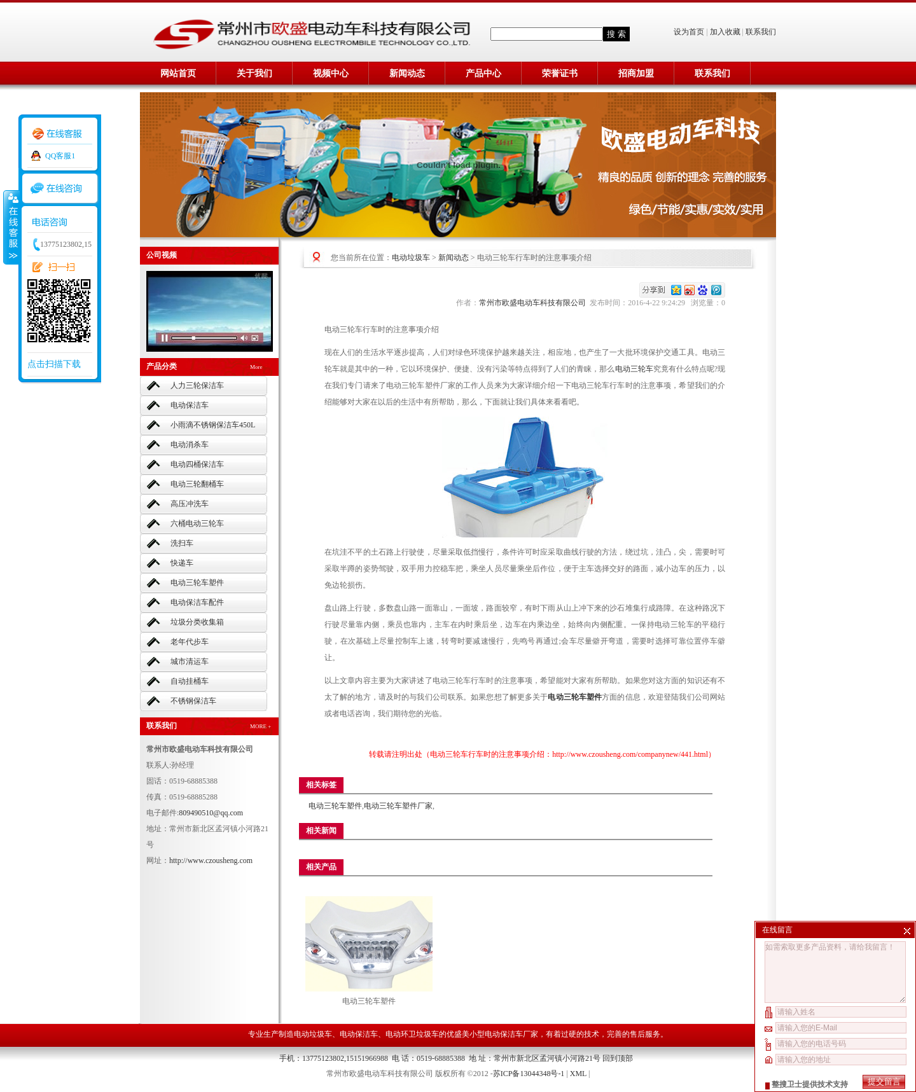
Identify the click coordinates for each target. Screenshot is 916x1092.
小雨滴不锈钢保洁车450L (212, 424)
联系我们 (761, 31)
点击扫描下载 (54, 364)
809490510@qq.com (211, 812)
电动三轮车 (634, 368)
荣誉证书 (560, 73)
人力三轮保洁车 (197, 385)
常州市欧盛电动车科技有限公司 (534, 302)
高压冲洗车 (189, 503)
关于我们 (254, 73)
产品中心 (483, 73)
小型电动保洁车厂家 (503, 1034)
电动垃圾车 (411, 257)
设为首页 (690, 31)
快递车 (181, 562)
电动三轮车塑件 (197, 582)
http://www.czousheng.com (211, 860)
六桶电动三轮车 (197, 523)
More (256, 367)
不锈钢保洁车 (193, 700)
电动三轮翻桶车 (197, 484)
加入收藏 (725, 31)
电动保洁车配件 (197, 602)
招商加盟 (636, 73)
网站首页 (178, 73)
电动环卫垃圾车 (412, 1034)
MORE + (260, 726)
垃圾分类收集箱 (197, 622)
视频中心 (331, 73)
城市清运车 (189, 661)
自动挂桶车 (189, 681)
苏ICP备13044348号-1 (529, 1073)
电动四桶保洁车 (197, 464)
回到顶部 (617, 1058)
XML (578, 1073)
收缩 (11, 227)
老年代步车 (189, 641)
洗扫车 (181, 543)
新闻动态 (407, 73)
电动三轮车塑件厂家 (398, 805)
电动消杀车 (189, 444)
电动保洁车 (189, 405)
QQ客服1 (60, 155)
